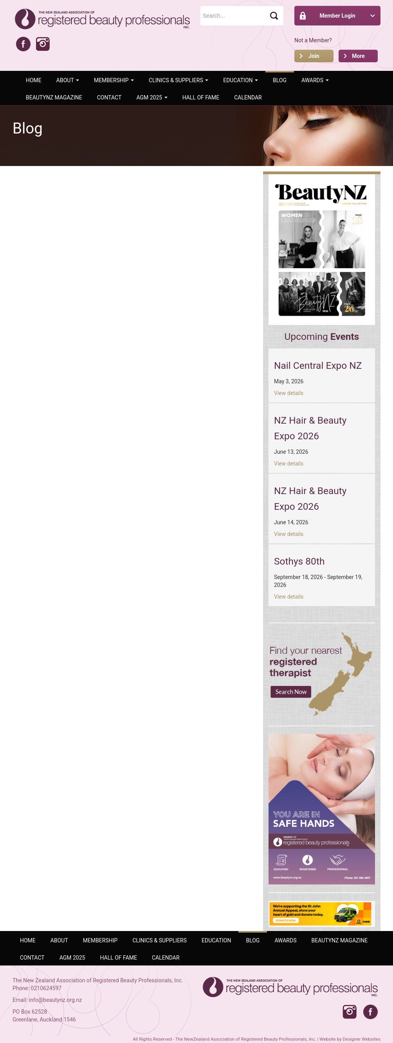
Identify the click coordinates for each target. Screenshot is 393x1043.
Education (240, 80)
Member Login (337, 16)
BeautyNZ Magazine (54, 97)
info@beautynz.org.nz (55, 1000)
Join (313, 56)
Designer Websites (361, 1039)
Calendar (248, 97)
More (358, 56)
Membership (114, 80)
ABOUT (67, 80)
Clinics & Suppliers (178, 80)
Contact (109, 97)
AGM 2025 (151, 97)
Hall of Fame (201, 97)
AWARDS (315, 80)
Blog (280, 80)
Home (33, 80)
